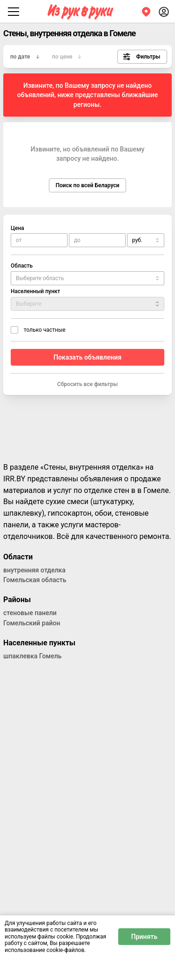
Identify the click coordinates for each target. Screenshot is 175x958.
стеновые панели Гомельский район (31, 618)
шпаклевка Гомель (32, 656)
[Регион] (146, 11)
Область (22, 265)
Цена (17, 228)
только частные (45, 330)
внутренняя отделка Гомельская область (34, 575)
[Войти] (163, 11)
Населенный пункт (35, 291)
